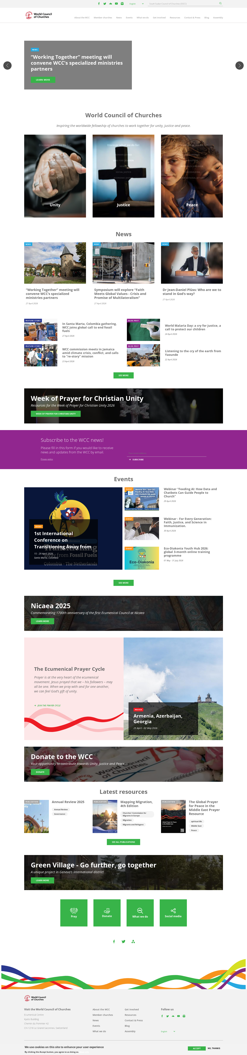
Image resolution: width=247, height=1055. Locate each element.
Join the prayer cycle (49, 705)
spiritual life (196, 821)
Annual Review (61, 809)
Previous (7, 65)
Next (239, 65)
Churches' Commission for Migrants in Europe (134, 814)
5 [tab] (130, 92)
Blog (206, 17)
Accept (197, 1048)
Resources (175, 17)
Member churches (103, 17)
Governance (59, 814)
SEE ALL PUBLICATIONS (123, 842)
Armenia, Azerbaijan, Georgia (158, 719)
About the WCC (82, 17)
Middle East (196, 826)
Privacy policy (47, 459)
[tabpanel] (123, 65)
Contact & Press (192, 17)
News (119, 17)
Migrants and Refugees (133, 824)
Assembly (218, 17)
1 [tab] (117, 92)
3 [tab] (123, 92)
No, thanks (214, 1048)
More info (84, 1052)
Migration (127, 820)
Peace (194, 830)
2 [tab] (120, 92)
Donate (40, 772)
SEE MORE (124, 375)
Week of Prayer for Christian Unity (56, 413)
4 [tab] (127, 92)
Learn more (43, 79)
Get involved (159, 17)
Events (129, 17)
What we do (143, 17)
